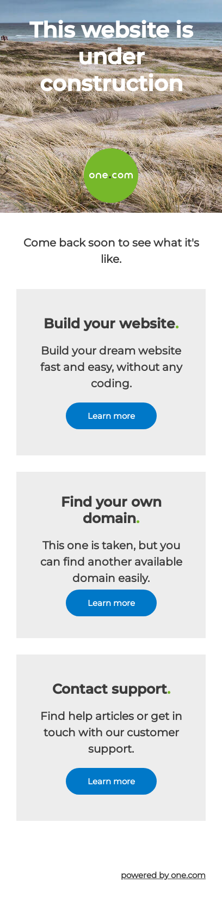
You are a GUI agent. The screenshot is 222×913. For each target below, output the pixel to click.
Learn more (111, 416)
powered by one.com (163, 875)
